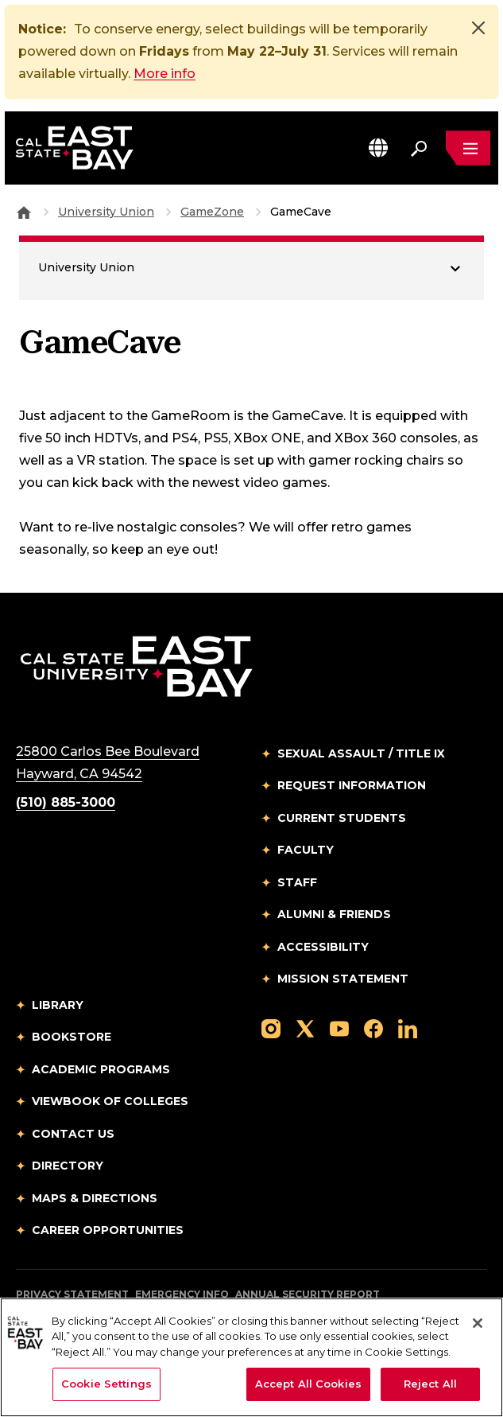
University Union (106, 211)
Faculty (305, 850)
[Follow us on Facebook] (373, 1028)
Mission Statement (342, 978)
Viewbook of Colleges (110, 1101)
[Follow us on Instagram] (271, 1028)
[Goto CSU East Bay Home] (24, 211)
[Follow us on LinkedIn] (407, 1028)
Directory (67, 1165)
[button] (378, 147)
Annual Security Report (307, 1294)
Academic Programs (101, 1069)
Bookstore (71, 1037)
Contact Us (73, 1134)
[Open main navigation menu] (468, 147)
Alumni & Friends (334, 914)
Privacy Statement (72, 1294)
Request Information (351, 785)
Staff (297, 882)
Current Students (341, 818)
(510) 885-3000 (65, 802)
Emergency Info (182, 1294)
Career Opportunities (108, 1230)
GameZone (212, 211)
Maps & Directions (94, 1198)
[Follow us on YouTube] (339, 1028)
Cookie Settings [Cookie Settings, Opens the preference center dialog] (106, 1383)
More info (164, 73)
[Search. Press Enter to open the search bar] (418, 148)
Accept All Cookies (308, 1383)
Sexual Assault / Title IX (361, 753)
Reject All (430, 1383)
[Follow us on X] (305, 1028)
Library (57, 1005)
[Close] (478, 28)
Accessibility (323, 947)
